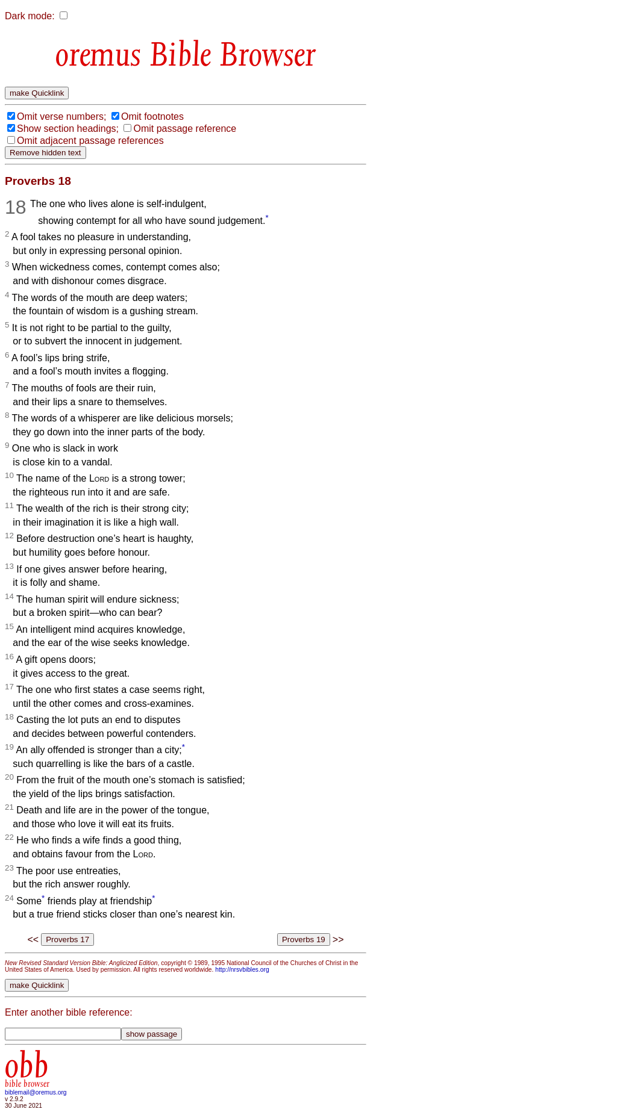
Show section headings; (68, 128)
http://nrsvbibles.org (242, 969)
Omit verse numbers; (61, 116)
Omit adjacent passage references (90, 140)
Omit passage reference (184, 128)
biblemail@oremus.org (36, 1092)
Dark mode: (30, 16)
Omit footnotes (152, 116)
